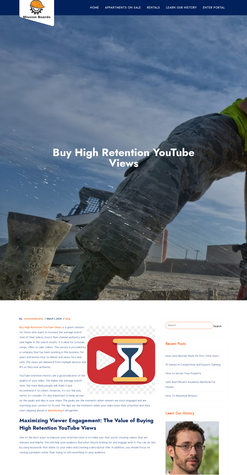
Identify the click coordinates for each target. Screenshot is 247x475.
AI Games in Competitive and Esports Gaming (192, 365)
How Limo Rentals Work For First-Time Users (192, 356)
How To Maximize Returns (181, 396)
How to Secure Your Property (183, 373)
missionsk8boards (33, 319)
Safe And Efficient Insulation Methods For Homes (190, 385)
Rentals (153, 8)
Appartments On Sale (123, 8)
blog (67, 319)
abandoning (55, 410)
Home (94, 8)
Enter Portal (214, 8)
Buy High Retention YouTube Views (40, 327)
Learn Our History (181, 8)
